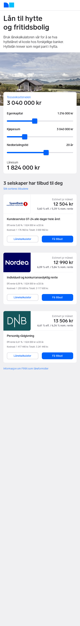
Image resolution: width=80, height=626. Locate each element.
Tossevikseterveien (19, 97)
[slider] (34, 121)
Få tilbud (57, 239)
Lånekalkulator (22, 239)
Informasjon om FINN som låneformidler (25, 368)
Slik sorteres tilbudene (15, 188)
